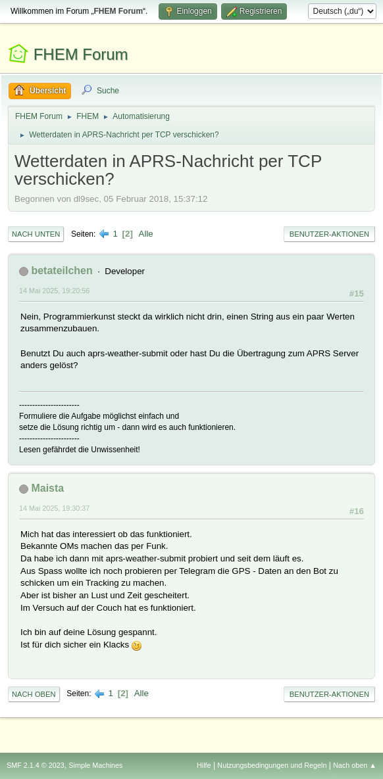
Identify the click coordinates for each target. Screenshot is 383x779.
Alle (146, 234)
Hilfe (204, 765)
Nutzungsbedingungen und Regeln (271, 765)
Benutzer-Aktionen (329, 234)
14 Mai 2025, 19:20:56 (54, 291)
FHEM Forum (81, 54)
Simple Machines (95, 765)
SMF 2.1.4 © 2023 (35, 765)
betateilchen (61, 270)
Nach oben (34, 694)
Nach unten (36, 234)
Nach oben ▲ (354, 765)
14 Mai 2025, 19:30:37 (54, 508)
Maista (47, 488)
